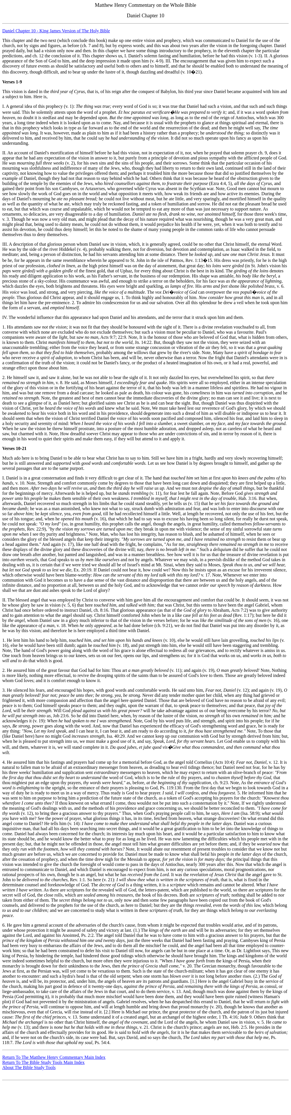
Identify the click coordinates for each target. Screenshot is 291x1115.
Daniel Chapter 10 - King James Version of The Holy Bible (56, 30)
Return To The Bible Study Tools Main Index (43, 1062)
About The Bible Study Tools (29, 1067)
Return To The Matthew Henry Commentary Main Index (53, 1057)
